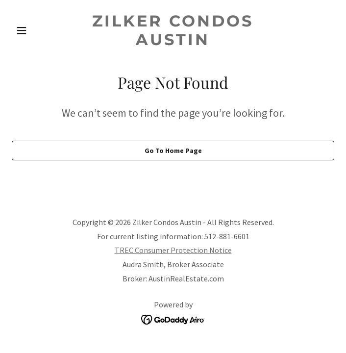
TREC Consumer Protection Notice (173, 250)
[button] (36, 30)
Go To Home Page (173, 150)
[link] (173, 42)
